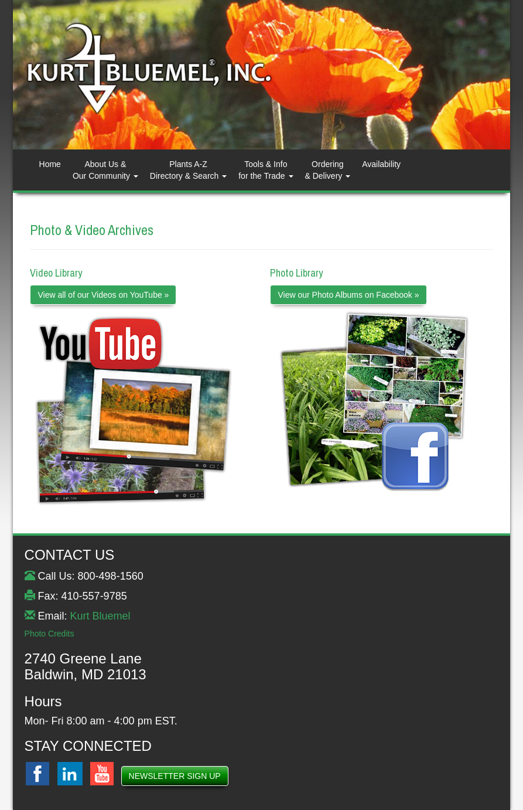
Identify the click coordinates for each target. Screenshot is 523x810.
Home (50, 164)
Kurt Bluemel (100, 616)
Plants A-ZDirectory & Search (188, 170)
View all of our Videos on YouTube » (103, 295)
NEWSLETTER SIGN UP (175, 776)
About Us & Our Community (105, 170)
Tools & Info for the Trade (265, 170)
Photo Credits (49, 633)
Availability (381, 164)
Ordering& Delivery (328, 170)
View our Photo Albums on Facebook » (348, 295)
